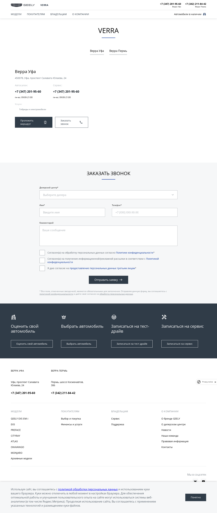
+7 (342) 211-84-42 (63, 393)
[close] (215, 381)
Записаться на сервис (180, 343)
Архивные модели (21, 458)
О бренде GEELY (170, 418)
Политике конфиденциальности (134, 252)
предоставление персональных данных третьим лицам (102, 268)
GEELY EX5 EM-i (19, 418)
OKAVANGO (17, 447)
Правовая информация (175, 441)
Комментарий (47, 223)
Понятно (196, 497)
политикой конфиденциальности (56, 293)
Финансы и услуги (71, 424)
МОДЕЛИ (16, 14)
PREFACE (16, 430)
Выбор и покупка (71, 418)
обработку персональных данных (116, 293)
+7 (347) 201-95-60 (28, 91)
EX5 (13, 424)
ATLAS (14, 441)
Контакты (167, 447)
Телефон (116, 205)
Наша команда (169, 435)
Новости (166, 430)
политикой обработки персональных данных (88, 489)
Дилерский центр (48, 187)
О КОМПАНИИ (80, 14)
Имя (42, 205)
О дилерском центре (173, 424)
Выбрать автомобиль (78, 343)
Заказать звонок (72, 122)
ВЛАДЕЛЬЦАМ (58, 14)
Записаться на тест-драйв (132, 343)
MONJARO (16, 452)
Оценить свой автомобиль (31, 343)
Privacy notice (207, 382)
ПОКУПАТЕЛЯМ (36, 14)
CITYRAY (15, 435)
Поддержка (117, 424)
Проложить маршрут (33, 122)
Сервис (115, 418)
